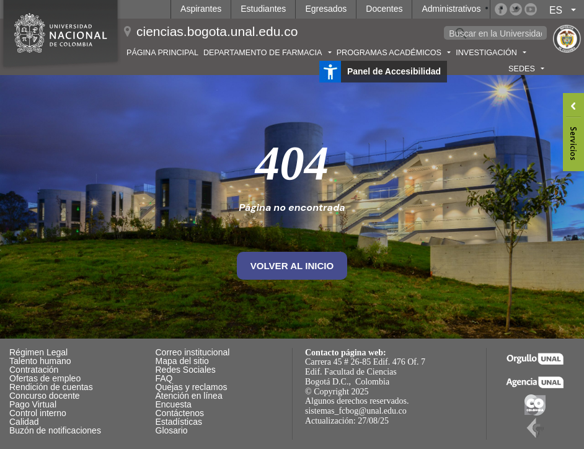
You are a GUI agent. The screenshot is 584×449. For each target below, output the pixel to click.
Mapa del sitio (182, 361)
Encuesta (174, 404)
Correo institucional (193, 352)
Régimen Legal (38, 352)
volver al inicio (292, 265)
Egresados (326, 9)
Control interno (37, 413)
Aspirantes (200, 9)
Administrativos (451, 9)
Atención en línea (189, 395)
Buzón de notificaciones (55, 430)
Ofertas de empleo (45, 378)
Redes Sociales (186, 369)
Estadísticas (179, 421)
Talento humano (40, 361)
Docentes (384, 9)
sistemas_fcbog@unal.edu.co (356, 411)
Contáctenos (180, 413)
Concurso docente (44, 395)
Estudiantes (263, 9)
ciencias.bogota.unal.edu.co (217, 31)
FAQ (164, 378)
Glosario (172, 430)
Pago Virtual (32, 404)
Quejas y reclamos (192, 387)
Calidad (23, 421)
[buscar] (495, 33)
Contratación (33, 369)
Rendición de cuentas (51, 387)
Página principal (162, 52)
